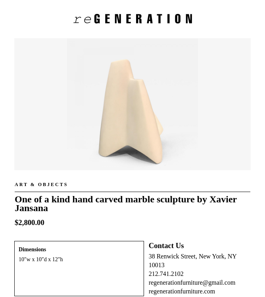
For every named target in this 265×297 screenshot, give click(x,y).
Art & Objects (41, 184)
